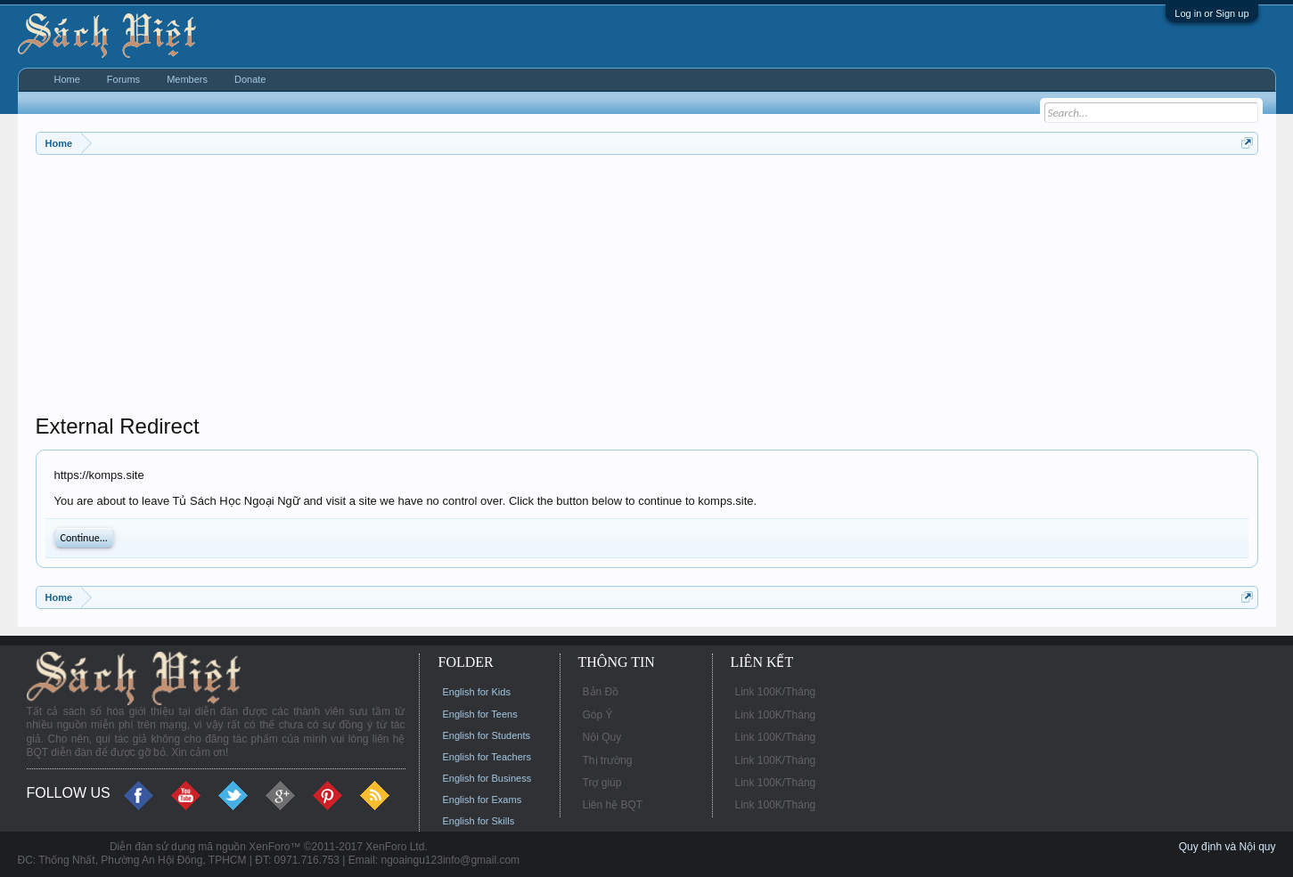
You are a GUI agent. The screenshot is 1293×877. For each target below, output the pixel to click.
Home (67, 79)
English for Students (486, 735)
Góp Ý (598, 715)
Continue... (84, 538)
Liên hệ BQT (613, 805)
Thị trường (608, 760)
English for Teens (480, 714)
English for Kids (477, 691)
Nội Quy (602, 737)
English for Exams (482, 799)
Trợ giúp (602, 782)
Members (187, 79)
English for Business (487, 778)
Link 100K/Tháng (775, 692)
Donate (250, 79)
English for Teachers (487, 756)
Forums (123, 79)
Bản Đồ (601, 692)
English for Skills (479, 821)
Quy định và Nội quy (1227, 846)
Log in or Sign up (1211, 13)
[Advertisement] (570, 288)
